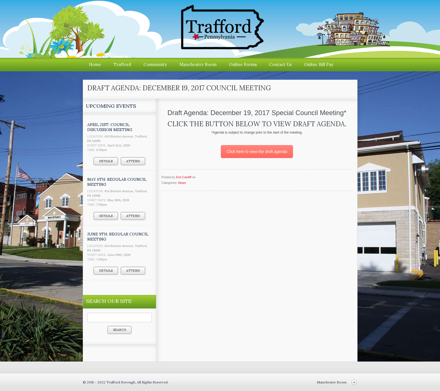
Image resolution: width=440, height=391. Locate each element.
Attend (133, 161)
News (182, 182)
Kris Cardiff (183, 177)
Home (95, 64)
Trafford (122, 64)
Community (155, 64)
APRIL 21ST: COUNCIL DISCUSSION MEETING (109, 127)
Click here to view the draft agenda (257, 151)
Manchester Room (198, 64)
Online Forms (243, 64)
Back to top (354, 382)
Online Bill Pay (318, 64)
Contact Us (280, 64)
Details (106, 161)
